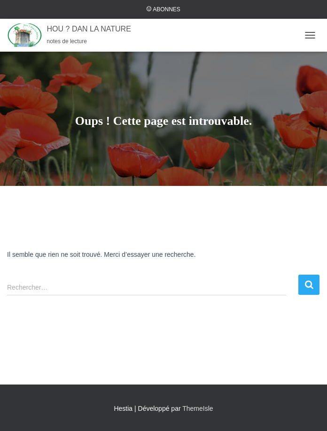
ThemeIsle (197, 408)
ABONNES (163, 9)
